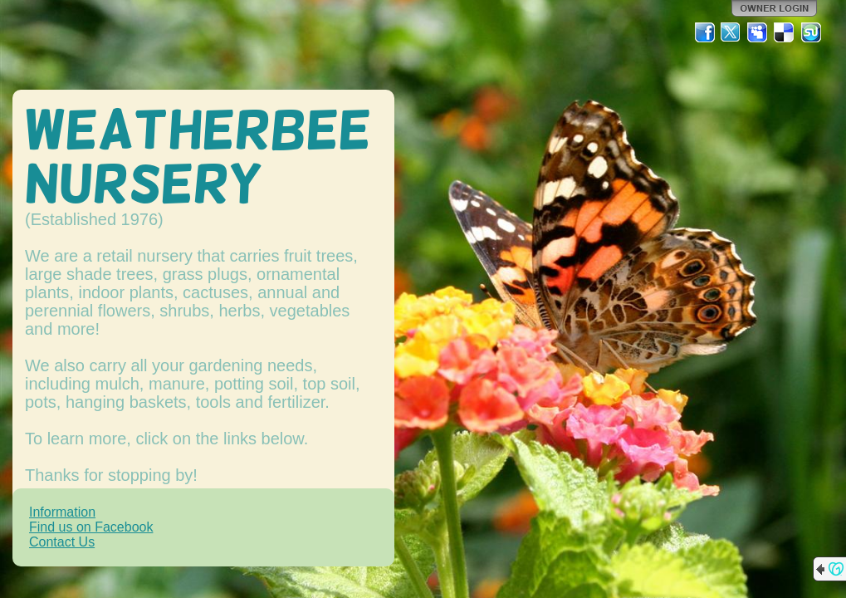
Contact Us (62, 542)
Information (62, 512)
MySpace (758, 32)
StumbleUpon (811, 32)
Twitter (731, 32)
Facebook (704, 32)
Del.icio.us (784, 32)
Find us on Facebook (91, 527)
